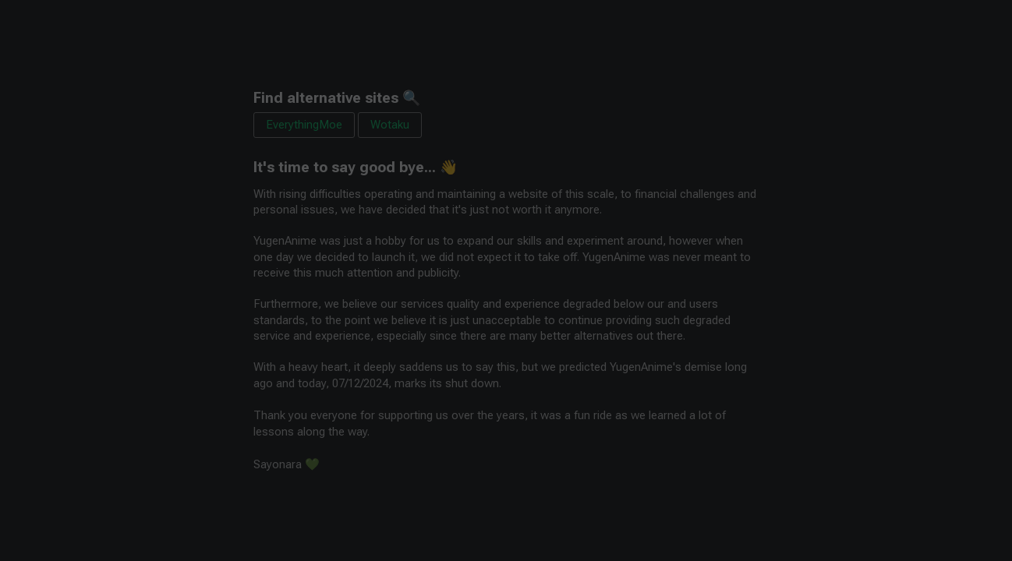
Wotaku (389, 125)
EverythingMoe (304, 125)
